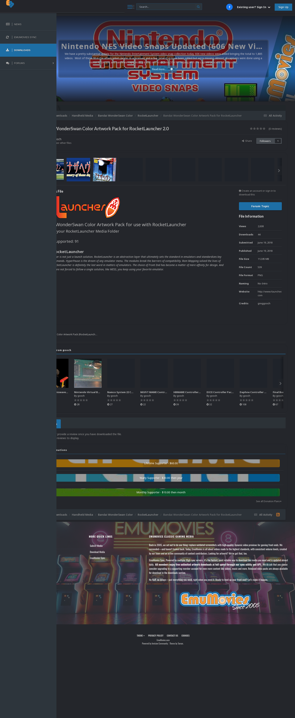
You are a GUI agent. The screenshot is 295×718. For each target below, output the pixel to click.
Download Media (117, 557)
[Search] (102, 7)
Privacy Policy (168, 641)
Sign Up (283, 7)
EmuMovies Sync (117, 563)
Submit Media (115, 551)
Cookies (198, 641)
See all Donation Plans (268, 504)
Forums (66, 557)
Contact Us (68, 576)
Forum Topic (260, 210)
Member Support (70, 569)
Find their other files (85, 146)
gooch (82, 143)
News (65, 551)
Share (247, 144)
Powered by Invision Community (167, 649)
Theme (153, 641)
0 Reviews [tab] (74, 427)
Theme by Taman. (189, 649)
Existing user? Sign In (253, 7)
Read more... (175, 69)
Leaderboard (69, 563)
